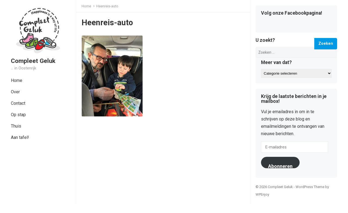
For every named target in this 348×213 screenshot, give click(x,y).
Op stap (18, 114)
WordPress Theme (310, 187)
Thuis (16, 126)
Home (16, 80)
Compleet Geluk (33, 60)
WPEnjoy (262, 194)
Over (15, 91)
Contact (18, 103)
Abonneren (280, 165)
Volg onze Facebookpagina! (291, 13)
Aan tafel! (20, 137)
